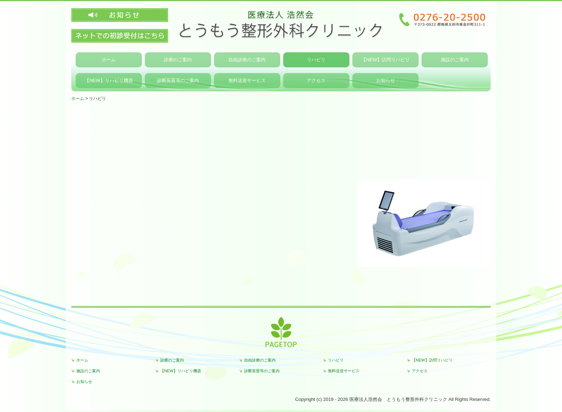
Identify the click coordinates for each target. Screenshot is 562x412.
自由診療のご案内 (247, 59)
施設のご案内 (455, 59)
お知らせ (385, 80)
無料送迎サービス (247, 80)
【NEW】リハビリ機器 (109, 80)
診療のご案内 (178, 59)
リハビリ (316, 59)
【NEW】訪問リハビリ (385, 59)
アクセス (316, 80)
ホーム (109, 59)
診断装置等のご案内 (178, 80)
